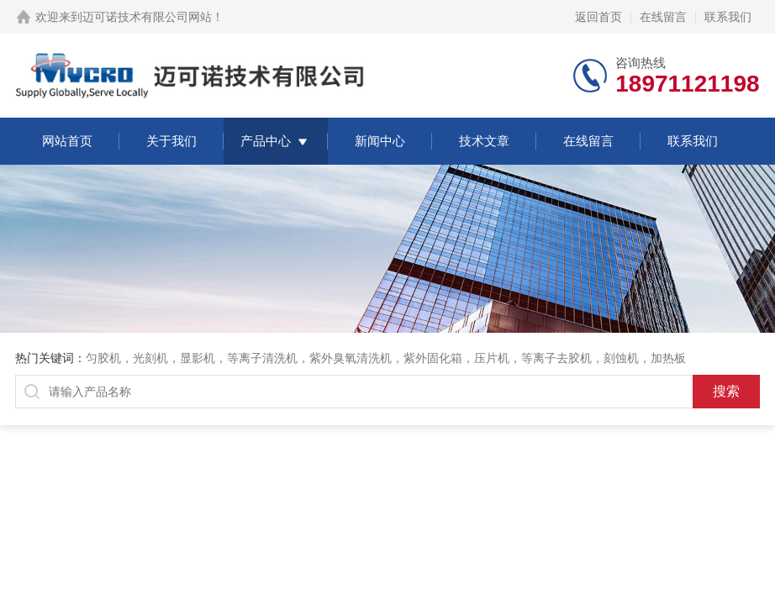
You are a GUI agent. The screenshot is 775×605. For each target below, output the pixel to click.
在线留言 (663, 17)
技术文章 (484, 141)
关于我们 (171, 141)
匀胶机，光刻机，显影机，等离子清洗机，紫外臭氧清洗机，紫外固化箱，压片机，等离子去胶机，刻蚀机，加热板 (386, 358)
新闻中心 (380, 141)
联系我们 (727, 17)
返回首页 (598, 17)
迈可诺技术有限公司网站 (147, 17)
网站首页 (67, 141)
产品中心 (265, 141)
